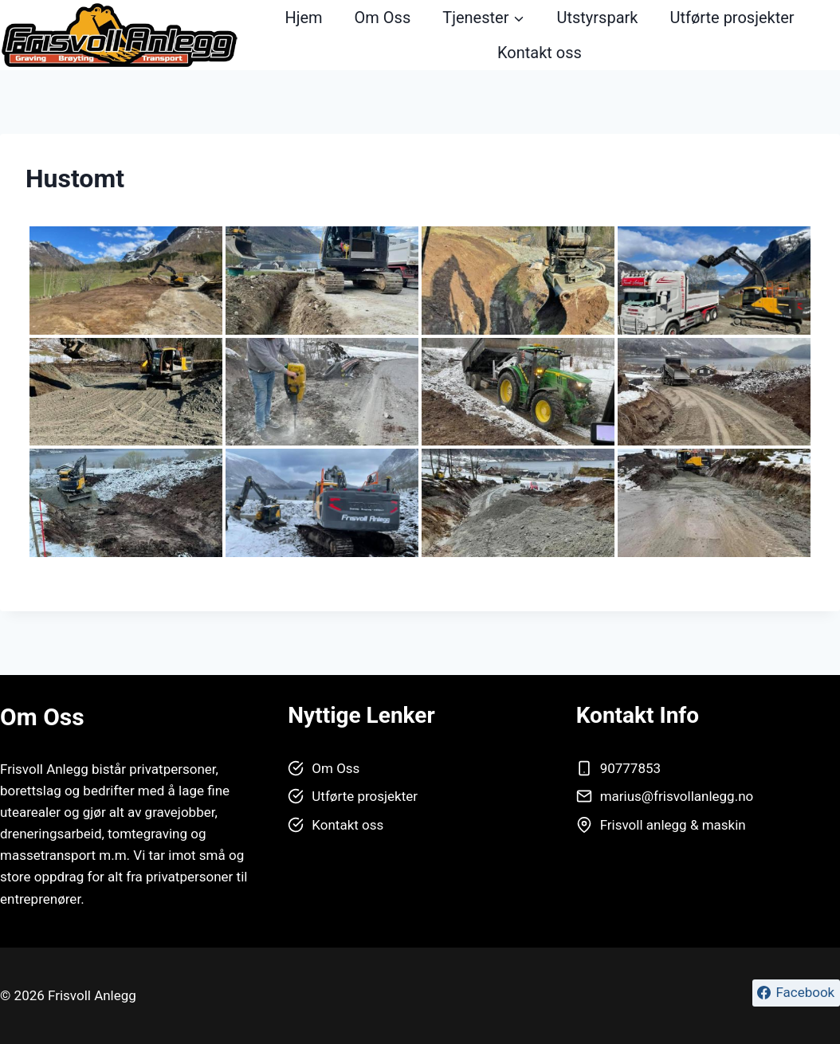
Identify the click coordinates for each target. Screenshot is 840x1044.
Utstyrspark (597, 17)
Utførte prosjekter (731, 17)
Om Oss (383, 17)
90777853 (630, 768)
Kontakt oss (539, 52)
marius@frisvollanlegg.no (677, 796)
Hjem (303, 17)
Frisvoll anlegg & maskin (673, 825)
